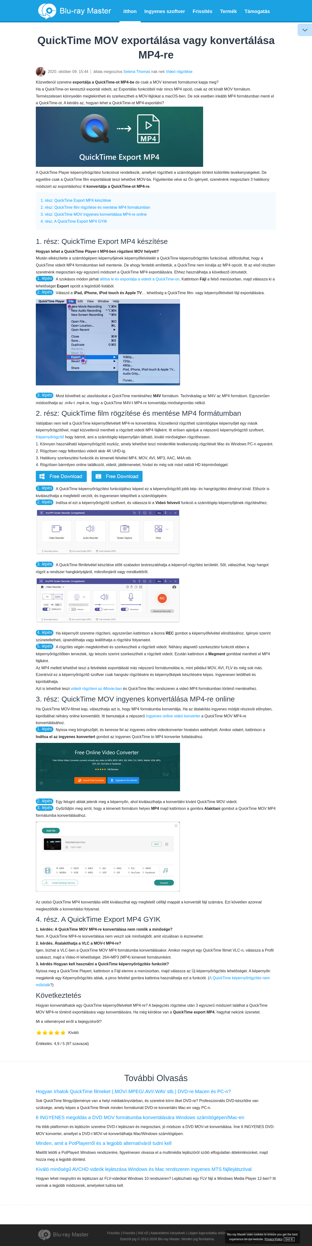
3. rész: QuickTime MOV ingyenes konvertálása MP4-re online (94, 214)
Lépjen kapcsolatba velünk (207, 1233)
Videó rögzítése (179, 72)
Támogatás (257, 11)
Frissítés (202, 11)
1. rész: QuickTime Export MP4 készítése (76, 200)
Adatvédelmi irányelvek (167, 1233)
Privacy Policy (281, 1234)
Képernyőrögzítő (50, 437)
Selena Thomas (136, 72)
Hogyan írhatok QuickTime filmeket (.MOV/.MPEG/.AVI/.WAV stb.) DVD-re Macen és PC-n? (133, 1091)
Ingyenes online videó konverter (173, 716)
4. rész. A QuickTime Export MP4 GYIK (74, 221)
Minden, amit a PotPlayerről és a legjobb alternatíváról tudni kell (104, 1143)
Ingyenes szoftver (164, 11)
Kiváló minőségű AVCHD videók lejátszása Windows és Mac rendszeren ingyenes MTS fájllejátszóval (144, 1169)
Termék (228, 11)
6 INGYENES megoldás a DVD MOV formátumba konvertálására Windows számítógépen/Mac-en (140, 1117)
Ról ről (143, 1233)
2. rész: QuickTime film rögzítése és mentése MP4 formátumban (95, 207)
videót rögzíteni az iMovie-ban (96, 689)
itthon (130, 11)
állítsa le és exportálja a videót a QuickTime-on (139, 279)
